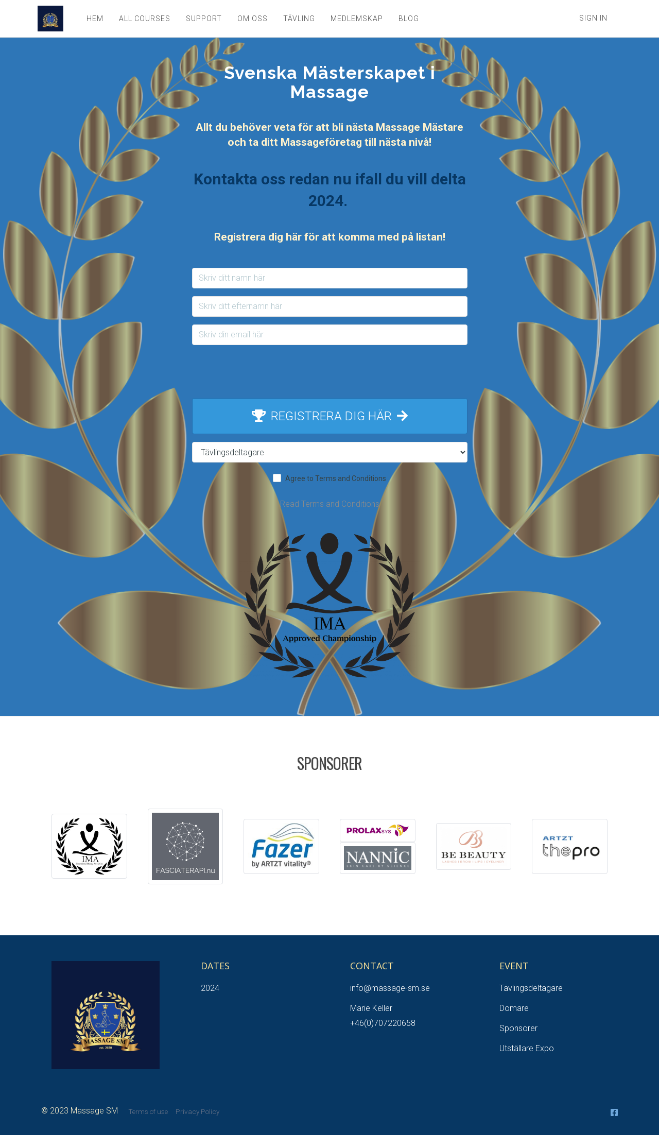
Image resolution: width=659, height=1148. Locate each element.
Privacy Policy (197, 1111)
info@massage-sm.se (390, 988)
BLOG (407, 18)
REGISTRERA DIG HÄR (330, 416)
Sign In (593, 18)
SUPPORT (202, 18)
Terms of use (148, 1111)
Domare (514, 1008)
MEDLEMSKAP (355, 18)
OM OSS (251, 18)
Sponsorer (518, 1028)
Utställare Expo (526, 1048)
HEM (93, 18)
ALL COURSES (143, 18)
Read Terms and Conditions (329, 504)
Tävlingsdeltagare (531, 988)
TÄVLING (298, 18)
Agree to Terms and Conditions (335, 478)
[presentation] (329, 373)
